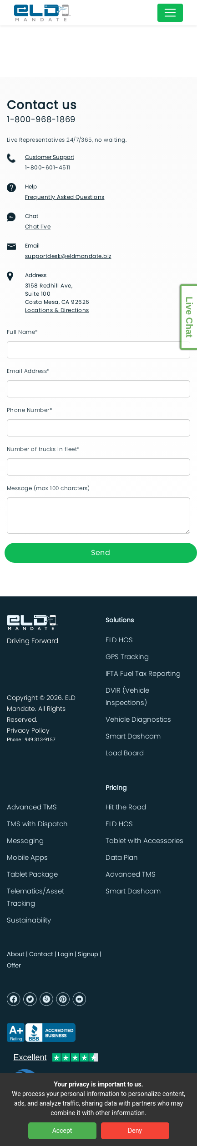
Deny (135, 1130)
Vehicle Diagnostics (138, 719)
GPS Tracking (127, 657)
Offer (14, 966)
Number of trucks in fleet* (43, 449)
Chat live (38, 226)
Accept (62, 1130)
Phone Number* (29, 410)
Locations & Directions (57, 310)
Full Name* (22, 332)
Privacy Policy (28, 731)
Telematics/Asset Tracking (35, 897)
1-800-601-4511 (48, 167)
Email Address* (28, 371)
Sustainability (29, 920)
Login (65, 954)
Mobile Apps (27, 857)
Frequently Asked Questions (64, 197)
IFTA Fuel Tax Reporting (143, 673)
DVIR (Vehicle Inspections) (127, 696)
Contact (41, 954)
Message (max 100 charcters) (48, 488)
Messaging (25, 841)
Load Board (125, 753)
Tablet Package (32, 874)
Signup (88, 954)
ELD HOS (119, 640)
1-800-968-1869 (41, 120)
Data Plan (122, 857)
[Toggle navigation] (170, 13)
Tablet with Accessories (144, 841)
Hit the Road (126, 807)
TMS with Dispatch (37, 824)
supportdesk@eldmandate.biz (68, 256)
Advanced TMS (32, 807)
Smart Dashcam (133, 736)
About (16, 954)
